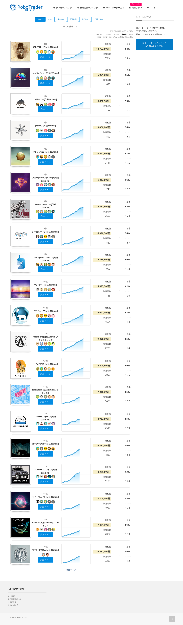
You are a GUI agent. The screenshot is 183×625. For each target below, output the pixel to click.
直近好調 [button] (73, 19)
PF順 (131, 35)
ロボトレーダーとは (113, 7)
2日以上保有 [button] (98, 19)
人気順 (116, 35)
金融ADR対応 (13, 605)
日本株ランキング (62, 7)
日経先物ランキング (87, 7)
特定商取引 (12, 602)
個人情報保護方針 (15, 599)
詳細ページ (45, 57)
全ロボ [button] (40, 19)
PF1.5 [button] (50, 19)
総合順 (108, 35)
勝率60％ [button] (60, 19)
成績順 (124, 35)
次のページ (71, 570)
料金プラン (135, 6)
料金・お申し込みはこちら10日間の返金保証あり (155, 44)
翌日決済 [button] (85, 19)
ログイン (152, 7)
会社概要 (11, 596)
